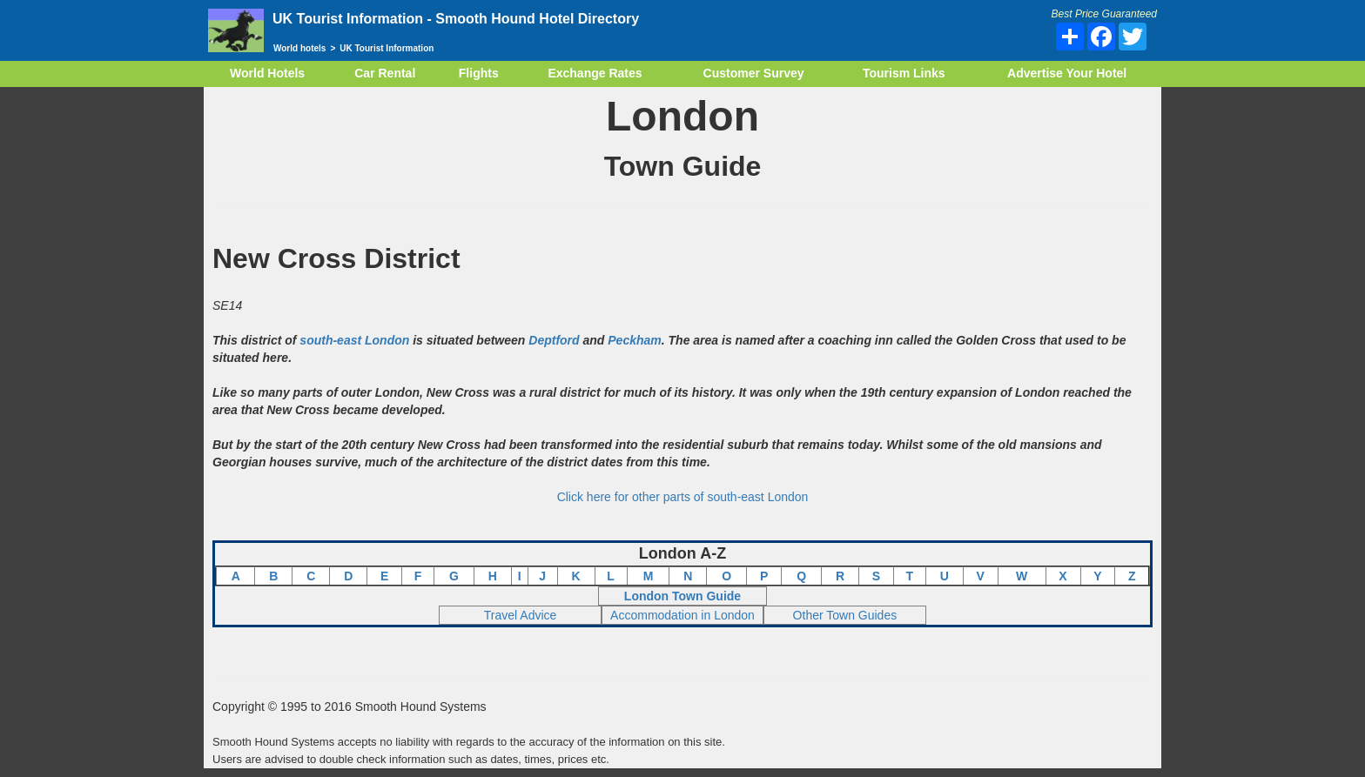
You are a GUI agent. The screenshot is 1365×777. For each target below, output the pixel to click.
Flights (479, 73)
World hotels (299, 48)
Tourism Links (904, 73)
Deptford (553, 340)
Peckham (634, 340)
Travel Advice (520, 615)
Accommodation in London (682, 615)
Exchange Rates (595, 73)
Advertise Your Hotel (1066, 73)
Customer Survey (753, 73)
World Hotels (267, 73)
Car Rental (384, 73)
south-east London (354, 340)
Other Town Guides (845, 615)
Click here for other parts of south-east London (683, 497)
